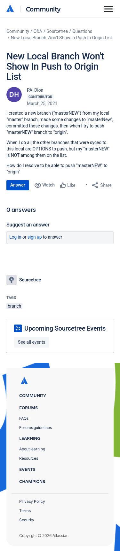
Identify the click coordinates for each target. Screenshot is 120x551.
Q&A (38, 31)
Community (43, 8)
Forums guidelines (35, 427)
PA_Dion (35, 90)
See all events (31, 342)
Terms (25, 510)
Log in (15, 237)
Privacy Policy (32, 501)
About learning (32, 449)
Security (26, 519)
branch (14, 306)
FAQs (23, 418)
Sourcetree (57, 31)
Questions (82, 31)
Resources (28, 458)
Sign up (35, 237)
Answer (17, 184)
